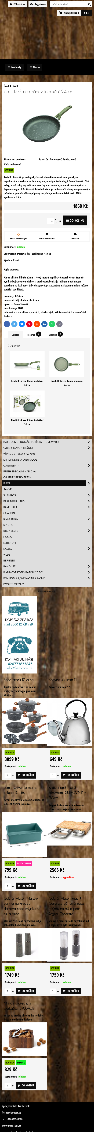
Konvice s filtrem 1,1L (63, 680)
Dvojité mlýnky (13, 584)
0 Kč (86, 13)
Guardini (9, 513)
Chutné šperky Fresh (17, 477)
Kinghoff (9, 525)
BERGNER (9, 560)
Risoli (47, 483)
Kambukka (47, 507)
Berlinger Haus (47, 501)
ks (9, 775)
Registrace (38, 4)
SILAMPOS (47, 495)
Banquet (47, 566)
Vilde (6, 554)
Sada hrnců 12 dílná (19, 680)
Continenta (47, 465)
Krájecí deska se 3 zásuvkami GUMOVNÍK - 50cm (67, 793)
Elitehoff (9, 543)
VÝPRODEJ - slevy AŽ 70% (19, 454)
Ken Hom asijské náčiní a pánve (47, 578)
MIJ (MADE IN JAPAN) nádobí (20, 459)
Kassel (47, 549)
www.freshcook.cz (11, 1126)
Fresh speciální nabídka (19, 471)
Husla (7, 537)
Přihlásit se (17, 4)
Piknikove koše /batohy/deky (47, 572)
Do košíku (75, 220)
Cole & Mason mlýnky (47, 448)
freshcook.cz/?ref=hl (47, 591)
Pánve (7, 489)
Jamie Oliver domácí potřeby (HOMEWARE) (47, 442)
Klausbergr (47, 519)
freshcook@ (8, 1112)
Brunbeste (47, 531)
